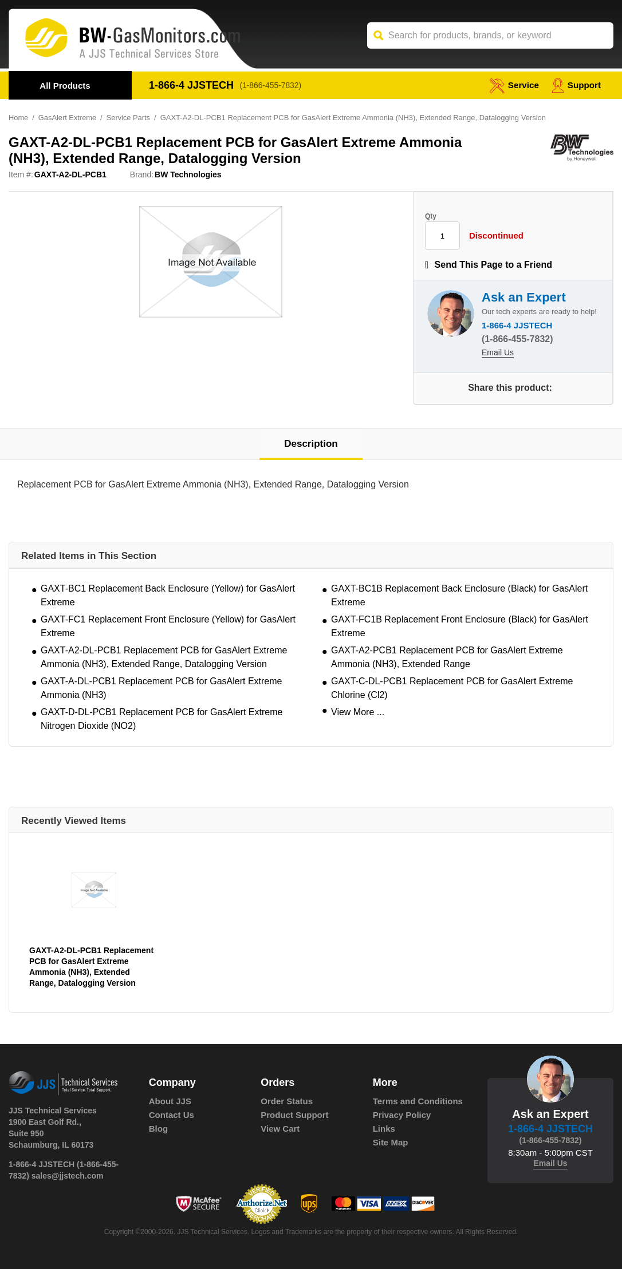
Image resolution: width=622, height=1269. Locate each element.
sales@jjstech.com (68, 1175)
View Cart (280, 1128)
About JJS (170, 1101)
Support (575, 85)
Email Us (498, 353)
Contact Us (171, 1115)
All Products (65, 85)
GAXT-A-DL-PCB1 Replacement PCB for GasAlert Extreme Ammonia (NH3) (161, 688)
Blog (158, 1128)
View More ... (357, 712)
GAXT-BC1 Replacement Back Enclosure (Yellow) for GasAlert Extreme (168, 595)
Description (311, 444)
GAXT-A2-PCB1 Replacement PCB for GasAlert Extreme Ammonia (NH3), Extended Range (447, 657)
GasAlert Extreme (67, 117)
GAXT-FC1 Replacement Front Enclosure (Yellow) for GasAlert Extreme (168, 626)
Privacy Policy (402, 1115)
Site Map (390, 1142)
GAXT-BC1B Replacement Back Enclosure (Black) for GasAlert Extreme (459, 595)
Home (19, 117)
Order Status (287, 1101)
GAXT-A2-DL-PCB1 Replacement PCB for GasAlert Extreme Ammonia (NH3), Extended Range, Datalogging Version (164, 657)
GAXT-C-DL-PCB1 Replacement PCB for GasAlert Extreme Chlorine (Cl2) (452, 688)
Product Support (294, 1115)
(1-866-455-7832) (272, 85)
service (511, 85)
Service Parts (130, 117)
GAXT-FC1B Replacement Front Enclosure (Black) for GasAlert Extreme (459, 626)
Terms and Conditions (418, 1101)
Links (384, 1128)
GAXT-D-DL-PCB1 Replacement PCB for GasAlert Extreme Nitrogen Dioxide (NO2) (161, 719)
